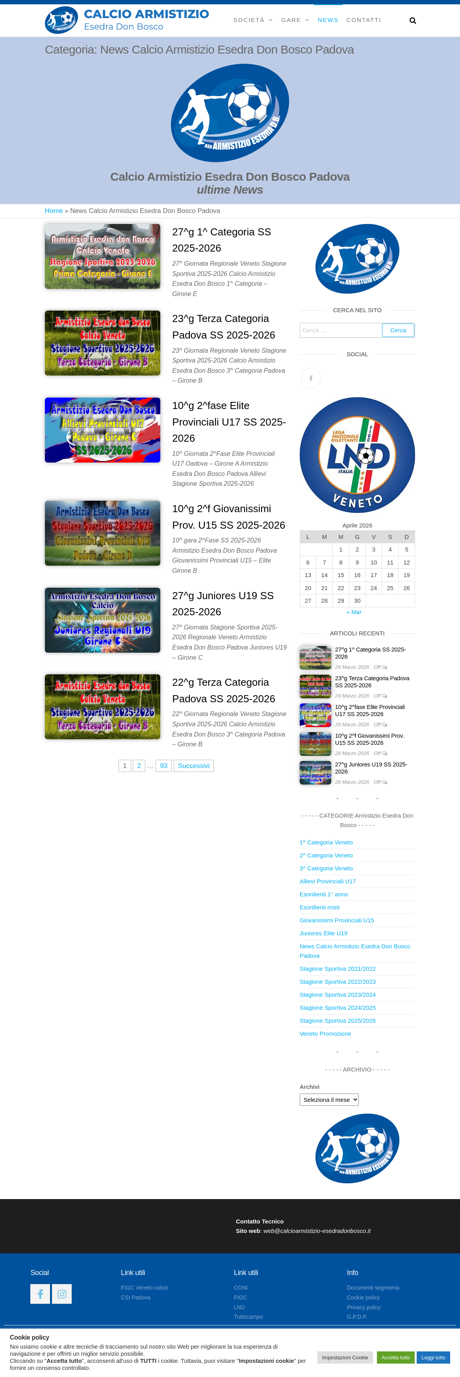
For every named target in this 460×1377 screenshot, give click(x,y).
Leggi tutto (433, 1357)
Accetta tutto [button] (396, 1357)
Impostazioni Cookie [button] (345, 1357)
